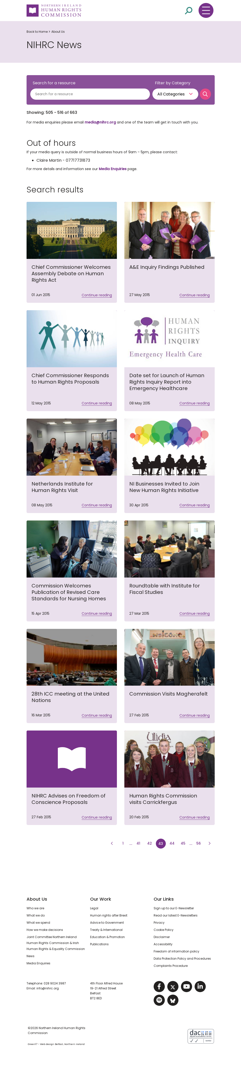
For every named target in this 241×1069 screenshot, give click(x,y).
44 (173, 843)
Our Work (100, 899)
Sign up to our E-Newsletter (174, 908)
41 (138, 843)
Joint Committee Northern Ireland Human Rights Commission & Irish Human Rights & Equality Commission (56, 943)
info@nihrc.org (47, 988)
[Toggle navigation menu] (206, 10)
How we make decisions (45, 930)
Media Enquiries (113, 168)
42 (149, 843)
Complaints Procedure (171, 966)
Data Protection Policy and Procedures (182, 958)
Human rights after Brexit (108, 915)
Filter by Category (172, 83)
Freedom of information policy (176, 951)
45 (184, 843)
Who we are (35, 908)
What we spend (38, 922)
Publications (99, 944)
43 (160, 843)
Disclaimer (162, 937)
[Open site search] (188, 10)
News (30, 956)
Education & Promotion (107, 937)
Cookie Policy (163, 930)
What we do (36, 915)
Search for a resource (54, 83)
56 (200, 843)
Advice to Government (107, 922)
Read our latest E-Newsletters (176, 915)
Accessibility (163, 944)
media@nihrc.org (100, 122)
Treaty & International (106, 930)
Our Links (164, 899)
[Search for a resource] (90, 94)
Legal (94, 908)
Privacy (159, 922)
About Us (58, 32)
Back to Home (37, 32)
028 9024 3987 (55, 983)
